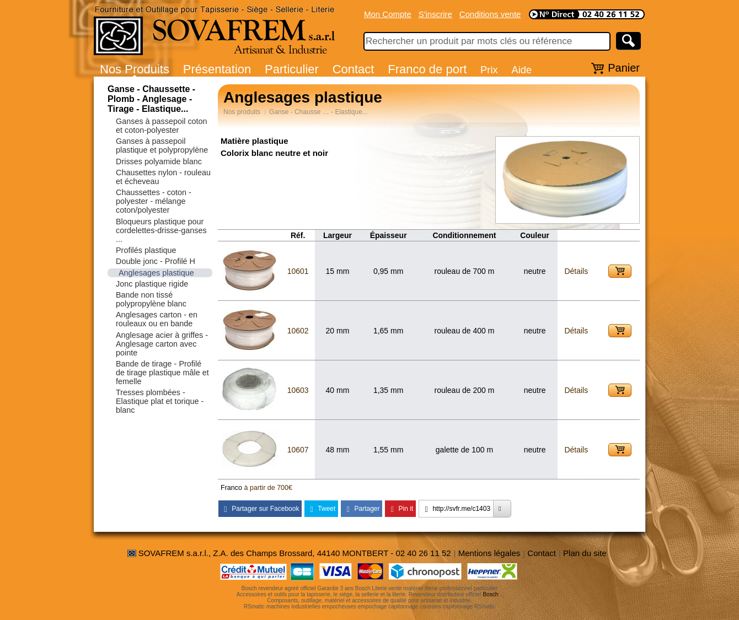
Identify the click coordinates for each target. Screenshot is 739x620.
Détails (576, 271)
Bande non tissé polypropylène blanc (151, 299)
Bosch (491, 594)
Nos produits (241, 112)
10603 (298, 390)
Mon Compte (387, 14)
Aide (521, 70)
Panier (624, 68)
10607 (298, 449)
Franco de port (427, 69)
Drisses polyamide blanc (159, 161)
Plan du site (584, 553)
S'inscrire (435, 14)
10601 (298, 271)
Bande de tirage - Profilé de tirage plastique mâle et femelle (162, 372)
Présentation (217, 69)
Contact (353, 69)
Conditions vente (490, 14)
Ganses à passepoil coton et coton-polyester (161, 125)
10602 (298, 330)
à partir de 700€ (268, 488)
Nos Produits (134, 69)
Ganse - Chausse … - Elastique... (318, 112)
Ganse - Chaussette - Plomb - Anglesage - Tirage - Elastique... (151, 99)
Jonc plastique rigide (152, 283)
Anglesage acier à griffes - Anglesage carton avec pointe (162, 344)
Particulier (292, 69)
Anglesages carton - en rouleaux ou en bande (156, 319)
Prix (489, 70)
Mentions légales (489, 553)
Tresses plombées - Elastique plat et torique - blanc (160, 401)
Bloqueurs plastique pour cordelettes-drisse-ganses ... (161, 230)
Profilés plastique (146, 250)
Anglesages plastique (156, 272)
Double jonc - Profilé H (155, 261)
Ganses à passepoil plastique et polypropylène (162, 145)
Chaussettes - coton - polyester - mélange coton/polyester (153, 201)
